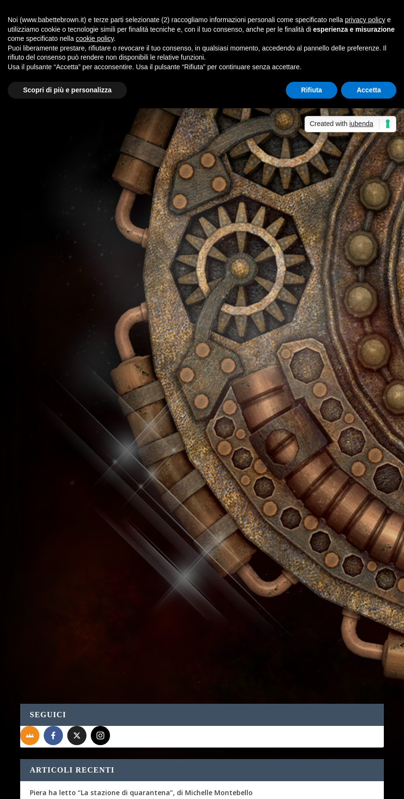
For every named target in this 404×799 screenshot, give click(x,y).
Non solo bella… (277, 677)
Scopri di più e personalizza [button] (67, 90)
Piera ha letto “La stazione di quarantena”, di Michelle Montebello (141, 469)
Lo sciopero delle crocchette (76, 564)
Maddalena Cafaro (62, 196)
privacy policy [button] (365, 20)
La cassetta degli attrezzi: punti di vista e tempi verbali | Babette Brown (152, 644)
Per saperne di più (71, 273)
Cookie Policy (286, 785)
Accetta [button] (368, 90)
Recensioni (331, 261)
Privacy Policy (236, 785)
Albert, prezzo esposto (114, 621)
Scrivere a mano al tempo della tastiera (97, 516)
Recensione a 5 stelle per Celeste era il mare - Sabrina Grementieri (141, 733)
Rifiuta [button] (311, 90)
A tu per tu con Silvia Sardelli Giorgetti (94, 493)
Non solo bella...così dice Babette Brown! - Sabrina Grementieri (135, 677)
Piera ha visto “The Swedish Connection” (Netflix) (112, 540)
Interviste (142, 196)
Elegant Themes (92, 785)
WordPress (188, 785)
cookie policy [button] (95, 38)
